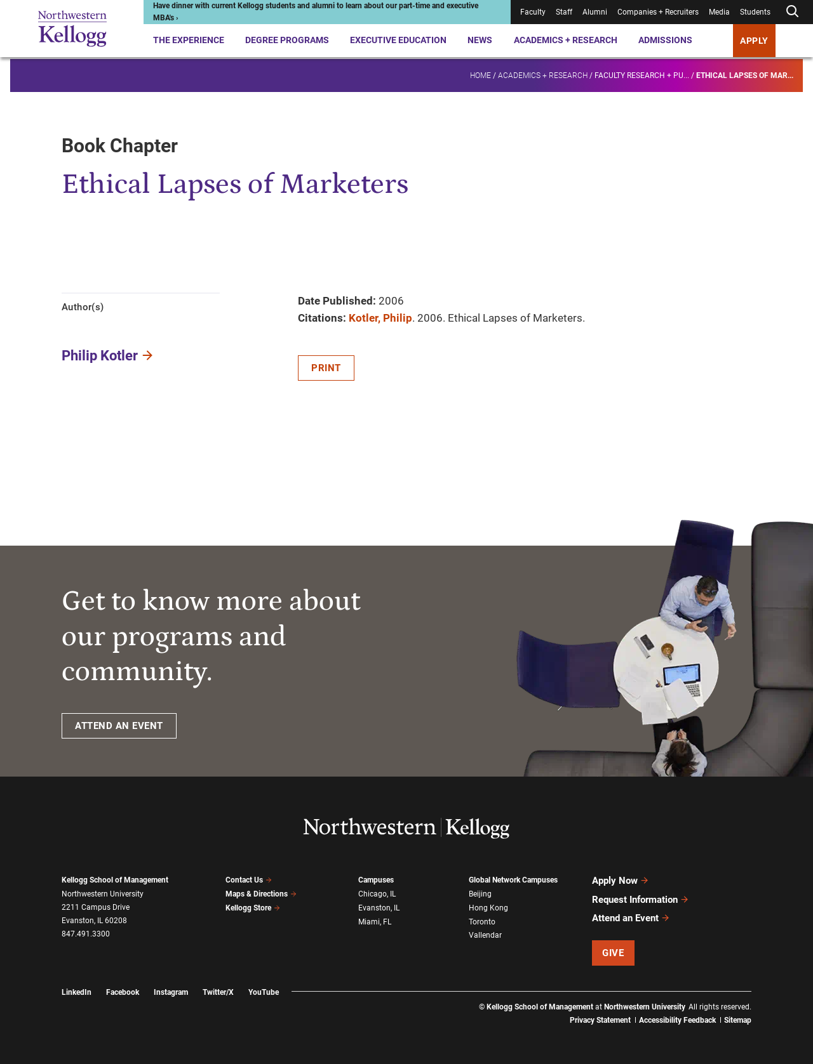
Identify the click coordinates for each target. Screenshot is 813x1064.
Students (755, 12)
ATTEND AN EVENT (119, 726)
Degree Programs (287, 40)
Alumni (594, 12)
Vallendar (485, 935)
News (479, 40)
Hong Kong (488, 907)
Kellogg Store (252, 907)
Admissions (665, 40)
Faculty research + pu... (642, 73)
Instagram (171, 991)
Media (719, 12)
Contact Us (248, 880)
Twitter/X (218, 991)
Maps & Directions (261, 894)
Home (480, 73)
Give (613, 952)
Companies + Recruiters (658, 12)
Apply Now (620, 880)
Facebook (122, 991)
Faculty (533, 12)
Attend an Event (631, 917)
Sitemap (737, 1019)
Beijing (480, 894)
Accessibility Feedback (677, 1019)
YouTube (263, 991)
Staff (564, 12)
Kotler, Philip (380, 318)
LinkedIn (76, 991)
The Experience (188, 40)
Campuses (376, 880)
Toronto (482, 921)
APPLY (754, 41)
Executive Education (398, 40)
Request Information (640, 899)
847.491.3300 (86, 933)
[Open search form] (792, 12)
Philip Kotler (100, 356)
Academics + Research (565, 40)
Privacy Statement (600, 1019)
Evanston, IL (379, 907)
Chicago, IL (377, 894)
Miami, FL (374, 921)
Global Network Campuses (513, 880)
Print (326, 368)
